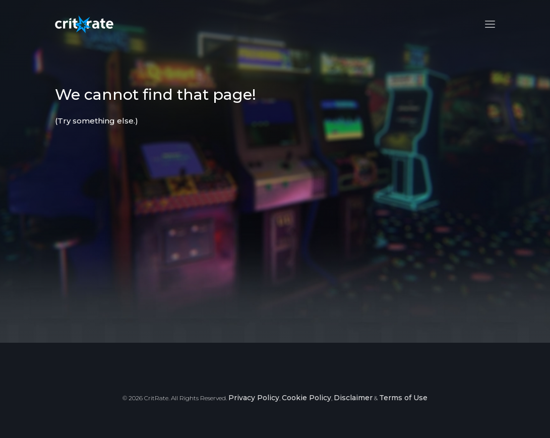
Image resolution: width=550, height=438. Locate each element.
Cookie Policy (306, 397)
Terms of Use (403, 397)
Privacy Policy (253, 397)
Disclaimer (353, 397)
